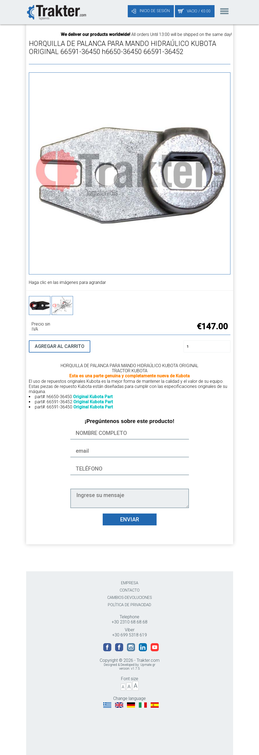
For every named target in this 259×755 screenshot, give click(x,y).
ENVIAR (129, 519)
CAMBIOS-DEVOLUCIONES (129, 597)
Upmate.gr (147, 665)
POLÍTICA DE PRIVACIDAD (129, 605)
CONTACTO (130, 590)
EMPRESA (129, 583)
